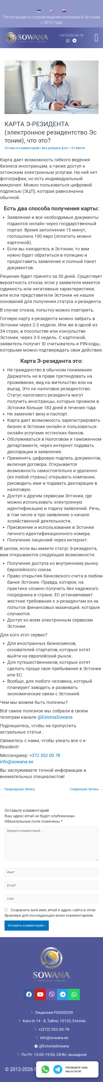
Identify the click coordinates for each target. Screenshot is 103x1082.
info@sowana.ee (16, 761)
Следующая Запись (86, 789)
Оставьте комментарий (22, 148)
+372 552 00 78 (44, 755)
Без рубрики (51, 148)
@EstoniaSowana (55, 717)
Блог (65, 148)
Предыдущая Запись (17, 789)
